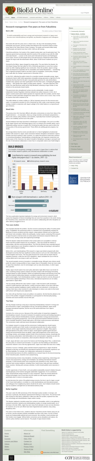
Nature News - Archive (16, 22)
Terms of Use (28, 449)
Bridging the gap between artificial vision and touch (79, 49)
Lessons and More (36, 17)
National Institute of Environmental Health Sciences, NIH (76, 440)
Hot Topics (74, 144)
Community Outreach (78, 31)
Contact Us (74, 168)
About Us (61, 5)
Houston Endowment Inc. (68, 434)
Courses (7, 439)
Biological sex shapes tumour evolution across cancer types (80, 132)
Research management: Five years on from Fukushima (41, 22)
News (13, 17)
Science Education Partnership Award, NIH (72, 450)
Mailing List (28, 444)
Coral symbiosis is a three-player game (81, 67)
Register (87, 12)
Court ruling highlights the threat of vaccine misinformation (81, 70)
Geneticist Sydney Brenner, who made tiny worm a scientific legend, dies (81, 58)
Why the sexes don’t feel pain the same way (81, 82)
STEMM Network (22, 17)
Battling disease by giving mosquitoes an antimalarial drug (81, 109)
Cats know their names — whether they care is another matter (80, 63)
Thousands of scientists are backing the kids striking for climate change (80, 96)
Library (58, 17)
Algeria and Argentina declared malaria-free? (80, 42)
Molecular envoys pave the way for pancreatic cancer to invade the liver (81, 105)
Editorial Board (70, 5)
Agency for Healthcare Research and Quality (73, 432)
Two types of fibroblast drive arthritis (80, 45)
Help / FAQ (79, 5)
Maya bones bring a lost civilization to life (79, 136)
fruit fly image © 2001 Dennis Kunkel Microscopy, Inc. (41, 455)
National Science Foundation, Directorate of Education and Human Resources (76, 444)
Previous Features (77, 149)
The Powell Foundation (67, 451)
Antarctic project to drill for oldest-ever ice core (81, 78)
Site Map (27, 452)
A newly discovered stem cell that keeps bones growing (81, 113)
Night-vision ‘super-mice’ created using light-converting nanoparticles (81, 118)
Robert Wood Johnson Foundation (70, 448)
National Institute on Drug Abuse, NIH (71, 442)
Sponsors (88, 5)
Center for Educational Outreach (85, 179)
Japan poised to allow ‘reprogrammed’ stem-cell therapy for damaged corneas (81, 86)
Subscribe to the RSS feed (51, 452)
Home (7, 17)
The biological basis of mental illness (80, 139)
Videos (46, 17)
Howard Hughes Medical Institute (70, 435)
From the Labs (75, 146)
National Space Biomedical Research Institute (73, 446)
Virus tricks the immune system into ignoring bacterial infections (81, 74)
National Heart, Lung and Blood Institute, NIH (73, 437)
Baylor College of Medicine (73, 179)
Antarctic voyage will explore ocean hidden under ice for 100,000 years (80, 128)
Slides (52, 17)
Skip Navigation (9, 1)
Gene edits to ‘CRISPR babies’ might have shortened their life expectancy (80, 38)
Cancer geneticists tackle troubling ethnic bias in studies (80, 53)
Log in (82, 12)
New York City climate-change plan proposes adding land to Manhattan (80, 91)
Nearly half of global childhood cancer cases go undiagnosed (80, 100)
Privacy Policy (29, 446)
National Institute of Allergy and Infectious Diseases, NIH (76, 438)
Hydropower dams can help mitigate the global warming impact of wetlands (80, 123)
